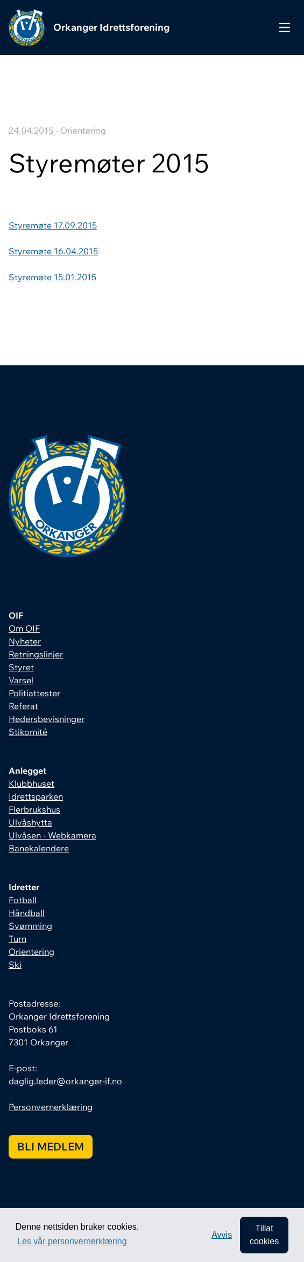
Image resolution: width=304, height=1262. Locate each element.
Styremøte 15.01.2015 (52, 277)
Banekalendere (39, 848)
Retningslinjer (36, 654)
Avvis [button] (221, 1234)
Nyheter (25, 641)
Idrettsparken (36, 796)
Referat (23, 706)
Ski (15, 964)
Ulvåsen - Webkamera (52, 835)
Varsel (21, 680)
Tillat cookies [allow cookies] (264, 1235)
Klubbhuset (31, 783)
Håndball (27, 912)
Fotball (23, 900)
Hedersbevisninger (46, 718)
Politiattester (34, 693)
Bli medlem (50, 1146)
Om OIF (24, 628)
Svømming (30, 925)
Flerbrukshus (34, 809)
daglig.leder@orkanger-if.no (65, 1081)
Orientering (31, 951)
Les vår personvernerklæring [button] (72, 1241)
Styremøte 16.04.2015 (53, 251)
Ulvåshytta (30, 822)
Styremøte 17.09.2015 (53, 225)
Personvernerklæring (51, 1106)
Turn (17, 938)
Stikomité (28, 731)
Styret (21, 667)
